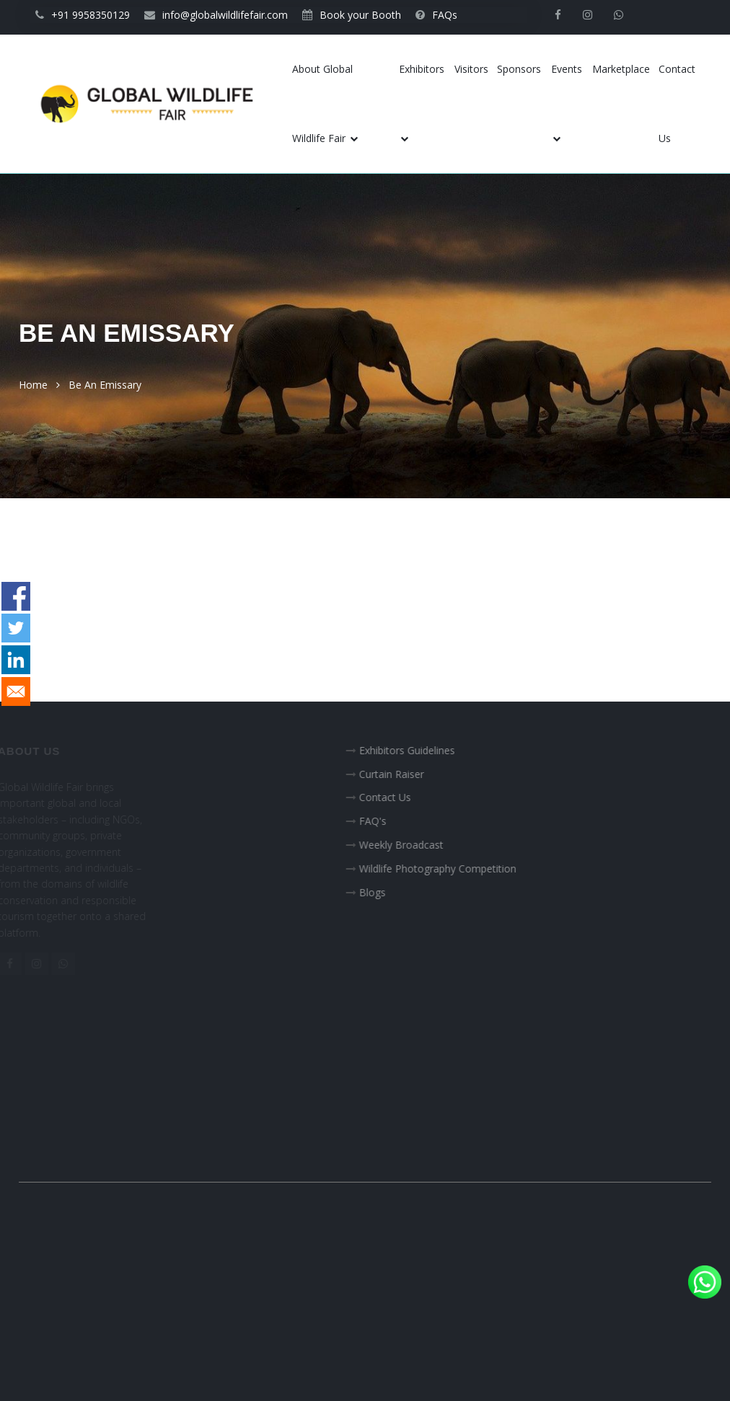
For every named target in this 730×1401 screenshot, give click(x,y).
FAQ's (383, 821)
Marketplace (621, 69)
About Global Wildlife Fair (325, 103)
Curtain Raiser (401, 774)
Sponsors (519, 69)
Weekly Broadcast (411, 845)
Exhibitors (421, 102)
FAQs (436, 15)
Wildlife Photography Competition (448, 868)
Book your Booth (351, 15)
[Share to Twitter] (15, 628)
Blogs (382, 892)
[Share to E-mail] (15, 691)
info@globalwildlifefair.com (216, 15)
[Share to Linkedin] (15, 659)
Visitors (471, 69)
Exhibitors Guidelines (417, 750)
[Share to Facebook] (15, 596)
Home (33, 385)
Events (566, 102)
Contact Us (677, 103)
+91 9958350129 (82, 15)
